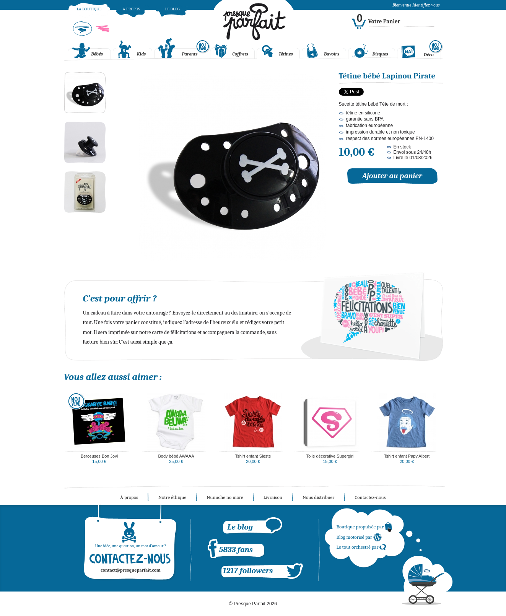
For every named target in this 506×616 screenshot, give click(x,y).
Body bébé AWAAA (176, 456)
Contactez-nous (370, 497)
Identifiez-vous (425, 5)
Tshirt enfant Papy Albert (407, 456)
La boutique (88, 9)
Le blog (172, 9)
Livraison (273, 497)
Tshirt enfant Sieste (253, 456)
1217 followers (248, 570)
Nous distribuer (318, 497)
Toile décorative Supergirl (330, 456)
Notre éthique (172, 497)
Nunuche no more (225, 497)
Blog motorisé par (359, 537)
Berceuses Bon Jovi (99, 456)
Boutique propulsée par (365, 527)
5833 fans (236, 549)
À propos (131, 9)
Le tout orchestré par (362, 547)
